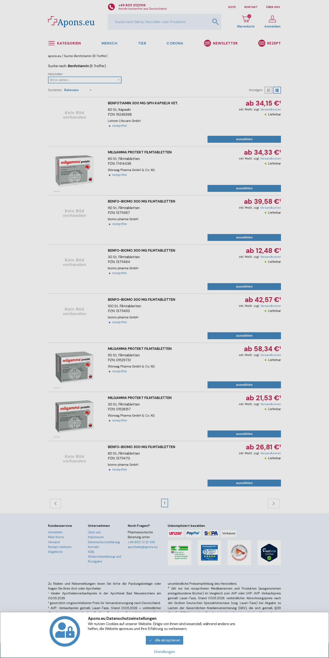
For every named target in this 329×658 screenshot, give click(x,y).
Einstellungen (164, 651)
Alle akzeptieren (164, 640)
